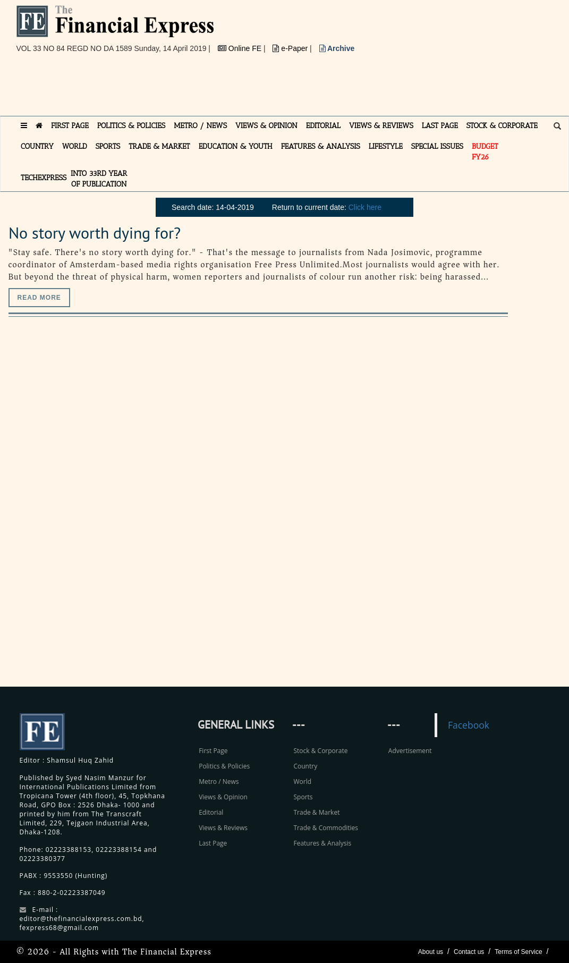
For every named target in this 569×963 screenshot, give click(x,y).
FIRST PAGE (70, 125)
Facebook (468, 725)
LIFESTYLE (386, 146)
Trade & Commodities (325, 827)
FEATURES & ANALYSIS (320, 146)
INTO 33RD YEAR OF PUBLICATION (99, 179)
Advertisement (410, 750)
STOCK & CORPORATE (502, 125)
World (302, 781)
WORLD (74, 146)
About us (430, 952)
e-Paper (291, 48)
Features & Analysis (322, 843)
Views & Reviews (223, 827)
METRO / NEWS (200, 125)
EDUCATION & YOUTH (236, 146)
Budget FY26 (485, 152)
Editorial (211, 812)
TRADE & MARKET (159, 146)
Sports (302, 796)
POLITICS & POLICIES (131, 125)
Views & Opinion (223, 796)
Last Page (213, 843)
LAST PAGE (440, 125)
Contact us (469, 952)
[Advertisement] (209, 89)
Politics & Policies (224, 766)
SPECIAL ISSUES (437, 146)
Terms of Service (518, 952)
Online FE (241, 48)
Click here (365, 207)
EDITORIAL (323, 125)
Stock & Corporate (320, 750)
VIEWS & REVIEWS (381, 125)
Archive (337, 48)
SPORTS (108, 146)
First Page (213, 750)
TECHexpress (43, 177)
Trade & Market (316, 812)
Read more (39, 297)
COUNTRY (37, 146)
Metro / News (219, 781)
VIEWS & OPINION (266, 125)
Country (305, 766)
